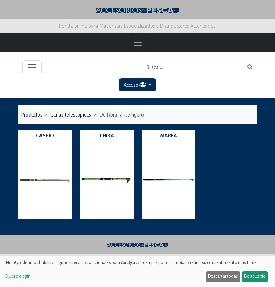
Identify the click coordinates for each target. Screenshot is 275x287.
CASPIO (45, 136)
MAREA (168, 136)
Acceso (135, 85)
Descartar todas (223, 276)
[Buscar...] (192, 67)
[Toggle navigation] (32, 67)
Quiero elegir (17, 276)
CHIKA (107, 136)
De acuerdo (255, 276)
